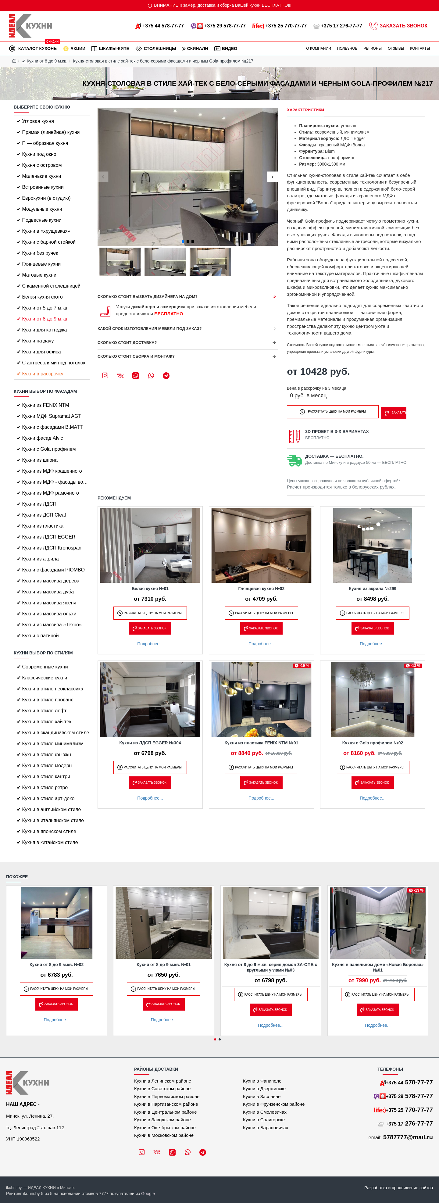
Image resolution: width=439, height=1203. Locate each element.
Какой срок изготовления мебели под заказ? (150, 328)
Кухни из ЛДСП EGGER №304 (150, 741)
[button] (103, 176)
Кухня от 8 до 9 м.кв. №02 (57, 964)
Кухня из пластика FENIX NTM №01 (261, 741)
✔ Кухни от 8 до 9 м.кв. (44, 61)
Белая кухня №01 (150, 586)
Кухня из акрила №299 (373, 586)
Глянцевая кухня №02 (261, 586)
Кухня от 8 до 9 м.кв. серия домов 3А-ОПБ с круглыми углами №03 (270, 967)
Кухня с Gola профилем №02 (372, 741)
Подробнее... (150, 641)
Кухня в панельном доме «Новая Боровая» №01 (377, 967)
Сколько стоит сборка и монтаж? (136, 356)
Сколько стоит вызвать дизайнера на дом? (148, 296)
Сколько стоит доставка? (127, 342)
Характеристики (305, 110)
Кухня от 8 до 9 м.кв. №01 (164, 964)
